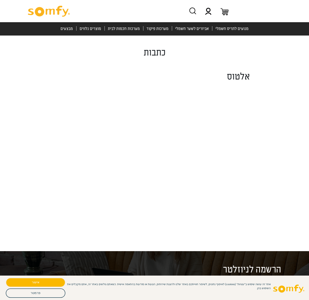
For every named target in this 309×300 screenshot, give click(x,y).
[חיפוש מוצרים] (193, 10)
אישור (35, 282)
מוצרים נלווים (90, 28)
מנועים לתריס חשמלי (232, 28)
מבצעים (66, 28)
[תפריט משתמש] (208, 11)
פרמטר (35, 293)
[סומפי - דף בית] (49, 11)
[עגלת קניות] (225, 11)
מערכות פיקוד (157, 28)
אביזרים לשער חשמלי (192, 28)
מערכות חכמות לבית (124, 28)
